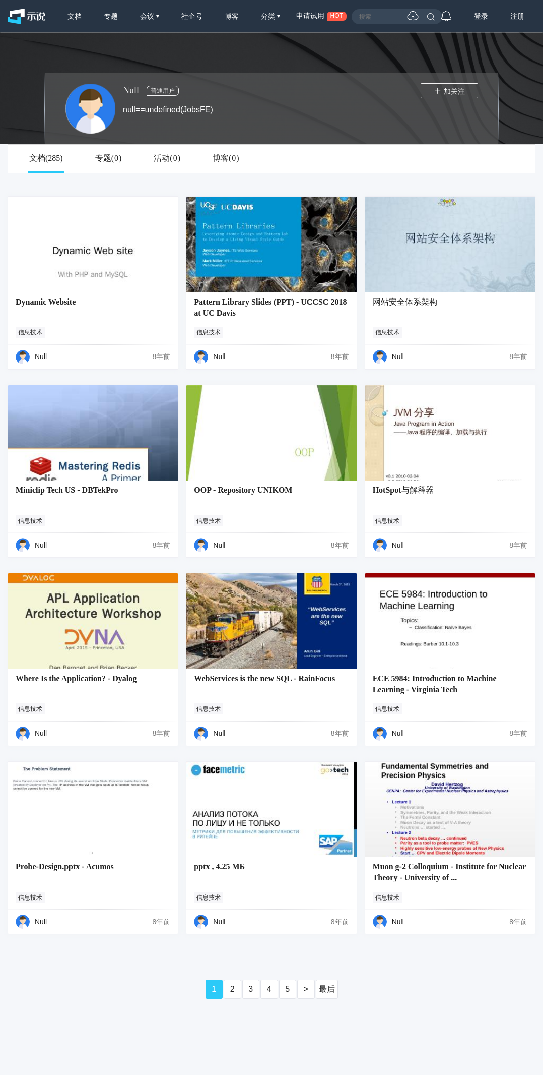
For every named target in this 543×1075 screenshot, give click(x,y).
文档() (46, 158)
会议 (148, 16)
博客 (232, 16)
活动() (167, 158)
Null (41, 356)
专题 (111, 16)
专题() (108, 158)
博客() (226, 158)
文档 (74, 16)
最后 (327, 989)
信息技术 (30, 332)
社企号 (191, 16)
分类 (269, 16)
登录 (481, 16)
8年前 (162, 356)
